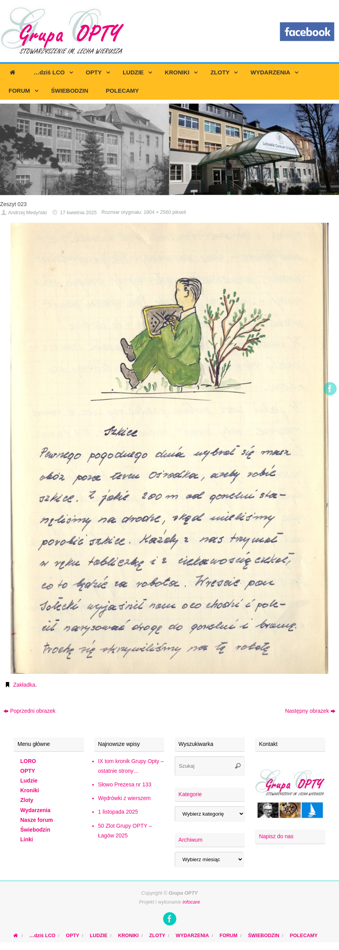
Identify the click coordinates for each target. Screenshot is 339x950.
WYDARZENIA (192, 935)
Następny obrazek (310, 711)
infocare (191, 902)
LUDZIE (98, 935)
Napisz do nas (276, 836)
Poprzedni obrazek (30, 711)
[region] (169, 149)
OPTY (27, 771)
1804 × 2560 (157, 212)
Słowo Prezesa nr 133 (124, 784)
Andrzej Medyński (27, 212)
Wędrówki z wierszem (124, 798)
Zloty (26, 800)
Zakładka (24, 685)
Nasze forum (36, 820)
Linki (26, 839)
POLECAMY (304, 935)
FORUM (228, 935)
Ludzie (28, 780)
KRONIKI (128, 935)
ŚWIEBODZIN (263, 935)
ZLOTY (157, 935)
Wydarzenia (35, 810)
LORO (28, 761)
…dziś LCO (42, 935)
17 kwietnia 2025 (78, 212)
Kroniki (29, 790)
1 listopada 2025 (118, 812)
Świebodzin (35, 830)
